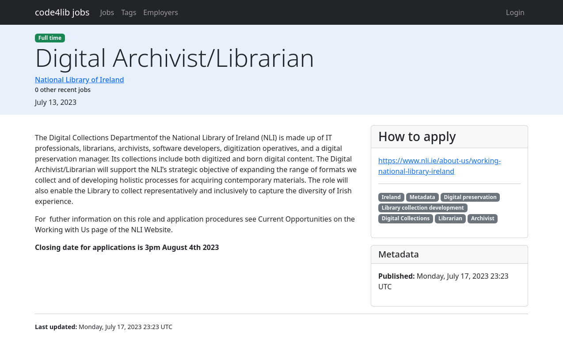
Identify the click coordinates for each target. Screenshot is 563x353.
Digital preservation (470, 197)
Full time (49, 38)
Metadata (422, 197)
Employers (160, 12)
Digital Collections (406, 218)
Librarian (450, 218)
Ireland (391, 197)
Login (515, 12)
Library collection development (423, 207)
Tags (128, 12)
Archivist (483, 218)
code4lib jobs (62, 12)
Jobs (107, 12)
